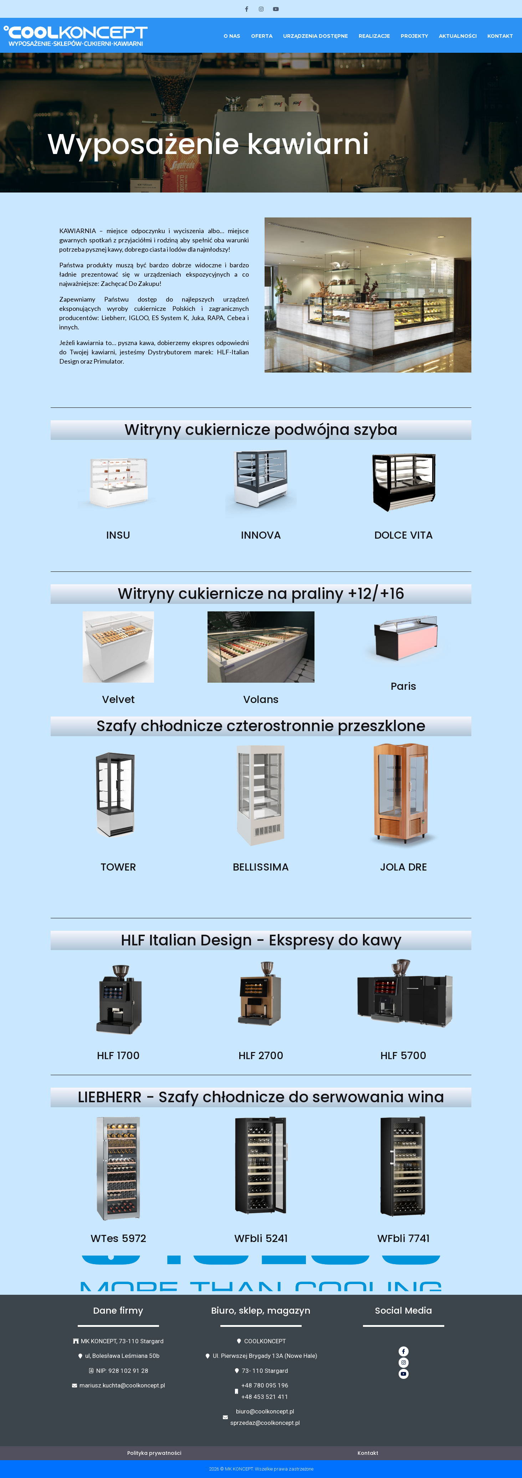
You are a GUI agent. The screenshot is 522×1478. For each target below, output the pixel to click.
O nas (232, 36)
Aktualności (458, 36)
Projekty (414, 36)
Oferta (261, 36)
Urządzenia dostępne (315, 36)
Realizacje (374, 36)
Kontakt (500, 36)
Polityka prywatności (154, 1453)
